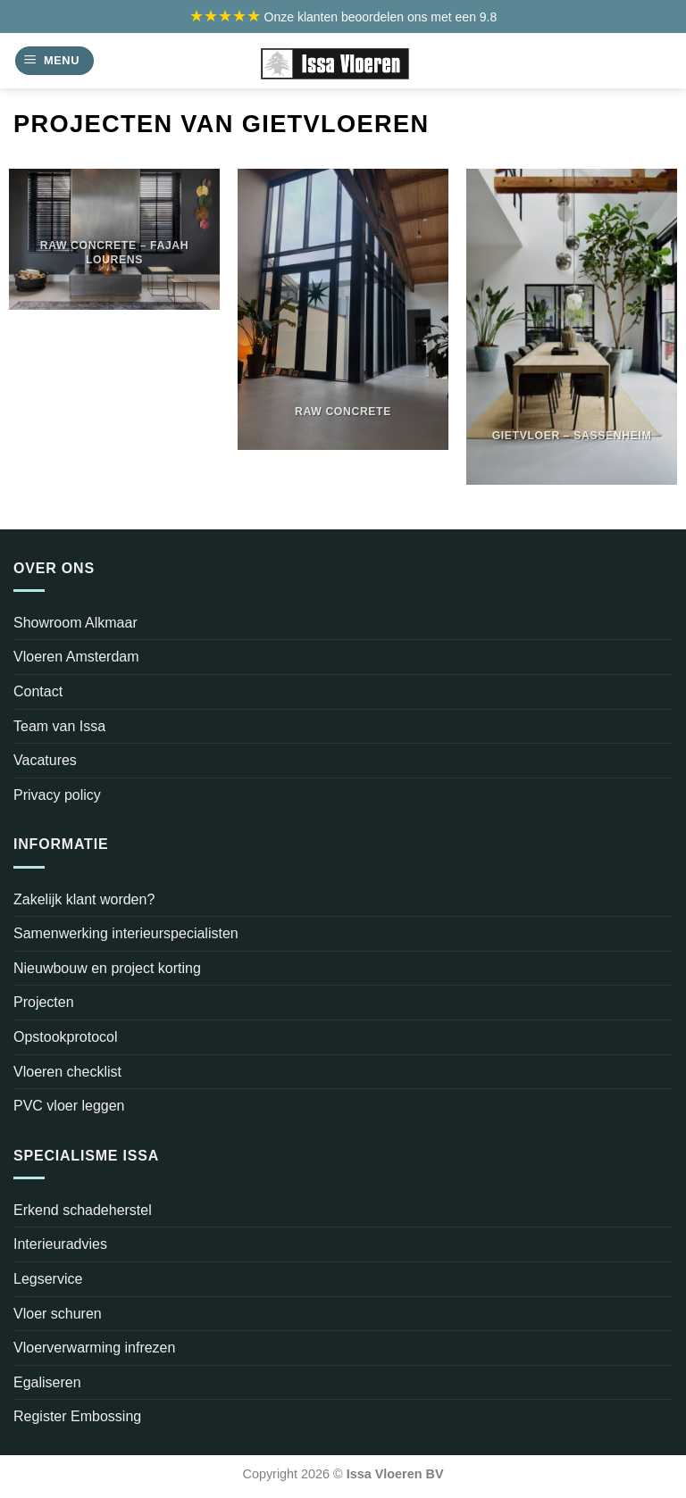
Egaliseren (47, 1382)
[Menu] (54, 61)
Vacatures (45, 760)
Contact (38, 691)
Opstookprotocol (65, 1036)
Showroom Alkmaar (75, 622)
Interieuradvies (60, 1244)
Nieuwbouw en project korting (107, 968)
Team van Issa (59, 726)
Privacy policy (57, 795)
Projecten (43, 1002)
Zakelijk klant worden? (84, 899)
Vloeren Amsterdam (76, 656)
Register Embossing (77, 1416)
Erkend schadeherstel (82, 1210)
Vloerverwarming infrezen (94, 1347)
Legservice (47, 1278)
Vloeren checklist (67, 1071)
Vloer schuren (57, 1313)
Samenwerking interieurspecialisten (125, 933)
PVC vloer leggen (69, 1105)
